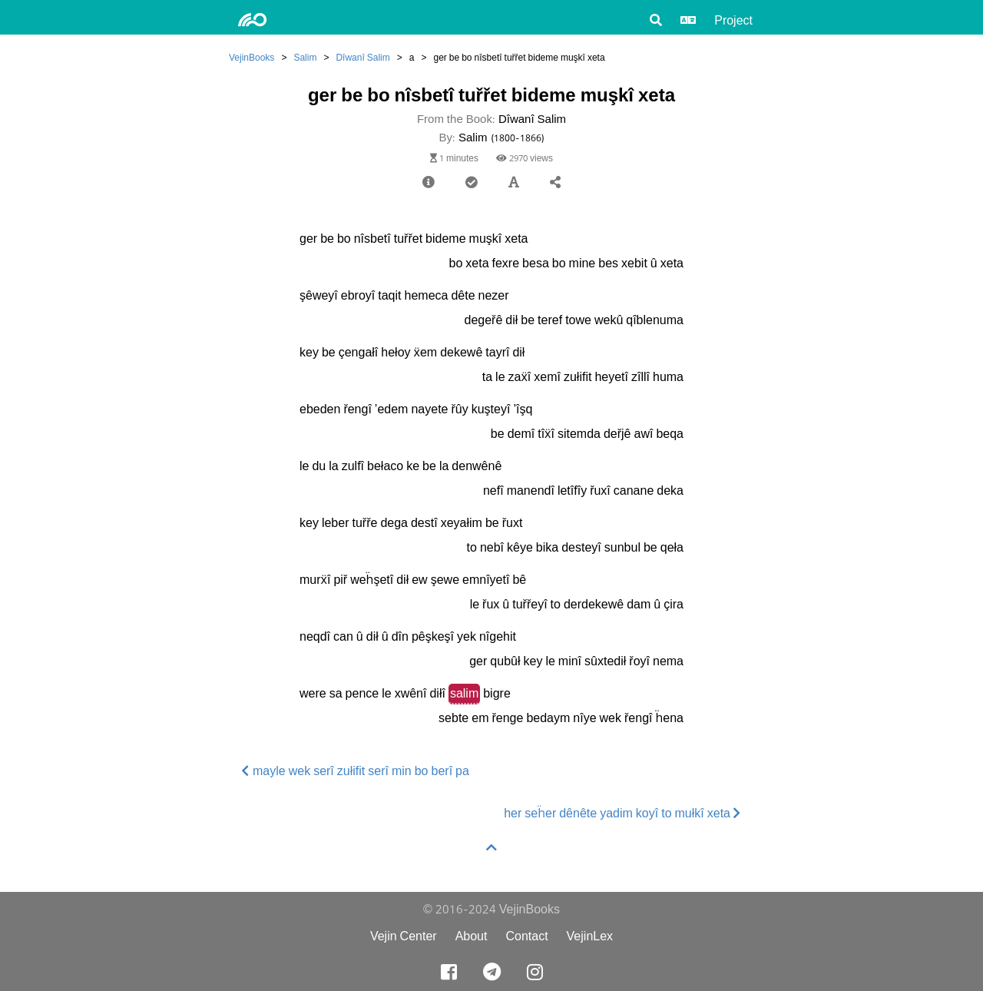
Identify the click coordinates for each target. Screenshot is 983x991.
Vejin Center (403, 936)
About (471, 936)
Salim (304, 57)
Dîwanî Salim (362, 57)
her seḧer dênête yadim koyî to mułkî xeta (622, 813)
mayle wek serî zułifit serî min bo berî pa (355, 771)
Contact (526, 936)
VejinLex (590, 936)
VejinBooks (251, 57)
